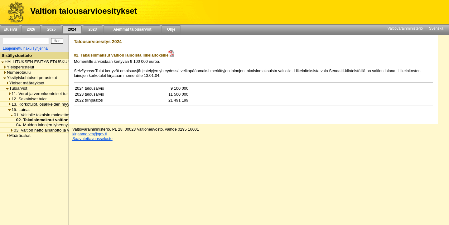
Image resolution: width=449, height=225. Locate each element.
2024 (72, 29)
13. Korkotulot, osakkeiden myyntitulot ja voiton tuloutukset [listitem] (63, 104)
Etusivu (10, 29)
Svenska (436, 28)
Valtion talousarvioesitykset (83, 11)
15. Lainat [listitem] (19, 109)
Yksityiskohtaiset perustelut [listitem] (30, 77)
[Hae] (57, 41)
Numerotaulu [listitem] (17, 72)
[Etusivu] (13, 12)
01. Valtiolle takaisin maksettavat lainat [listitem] (47, 114)
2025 (51, 29)
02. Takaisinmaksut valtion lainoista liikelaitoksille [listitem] (64, 120)
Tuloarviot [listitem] (16, 88)
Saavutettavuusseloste (92, 138)
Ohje (171, 29)
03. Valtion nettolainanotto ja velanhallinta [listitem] (50, 130)
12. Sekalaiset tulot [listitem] (27, 99)
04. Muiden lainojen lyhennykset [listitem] (44, 124)
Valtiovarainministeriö (405, 28)
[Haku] (26, 41)
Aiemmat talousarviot (131, 29)
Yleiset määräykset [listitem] (25, 83)
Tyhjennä (40, 48)
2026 (31, 29)
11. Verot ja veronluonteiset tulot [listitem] (39, 93)
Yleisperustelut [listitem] (18, 67)
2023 (92, 29)
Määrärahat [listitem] (18, 135)
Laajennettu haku (17, 48)
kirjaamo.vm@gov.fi (89, 134)
